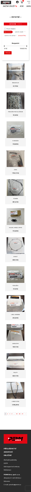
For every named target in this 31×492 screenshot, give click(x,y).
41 (22, 414)
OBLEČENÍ (7, 455)
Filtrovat (7, 53)
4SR (22, 6)
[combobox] (19, 32)
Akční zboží (10, 6)
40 (19, 414)
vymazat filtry (22, 35)
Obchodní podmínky (10, 460)
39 (16, 414)
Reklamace (7, 470)
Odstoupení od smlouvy (11, 466)
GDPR (6, 463)
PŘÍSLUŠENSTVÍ (10, 449)
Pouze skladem (11, 29)
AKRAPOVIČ (8, 452)
